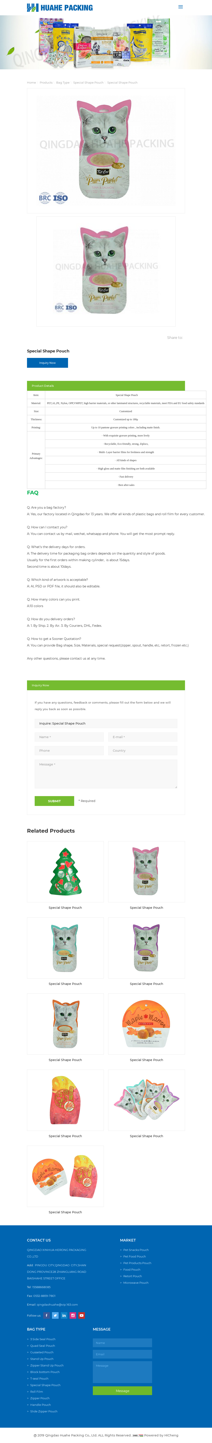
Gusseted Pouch (42, 1352)
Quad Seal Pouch (42, 1345)
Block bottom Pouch (45, 1372)
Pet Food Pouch (134, 1256)
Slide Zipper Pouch (43, 1411)
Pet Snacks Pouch (136, 1250)
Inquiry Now (47, 362)
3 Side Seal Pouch (43, 1339)
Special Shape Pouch (88, 82)
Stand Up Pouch (42, 1359)
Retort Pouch (132, 1276)
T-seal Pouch (39, 1378)
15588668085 (41, 1287)
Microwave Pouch (136, 1282)
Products (46, 82)
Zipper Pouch (40, 1398)
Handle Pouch (40, 1404)
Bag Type (63, 82)
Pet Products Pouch (137, 1263)
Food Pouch (131, 1269)
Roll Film (36, 1391)
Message (122, 1391)
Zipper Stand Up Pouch (47, 1365)
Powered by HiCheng (161, 1435)
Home (31, 82)
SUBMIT (54, 801)
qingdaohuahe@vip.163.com (57, 1304)
